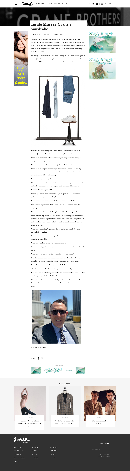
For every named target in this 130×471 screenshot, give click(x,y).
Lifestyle (65, 4)
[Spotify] (97, 4)
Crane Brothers (65, 39)
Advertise (17, 454)
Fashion (49, 4)
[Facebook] (90, 4)
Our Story (18, 447)
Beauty (57, 4)
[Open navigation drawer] (16, 3)
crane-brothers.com (38, 347)
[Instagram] (93, 4)
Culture (74, 4)
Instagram (54, 451)
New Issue (40, 4)
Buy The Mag (18, 451)
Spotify (53, 458)
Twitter (53, 454)
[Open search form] (115, 4)
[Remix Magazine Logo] (27, 4)
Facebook (54, 447)
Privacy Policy (19, 458)
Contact (17, 461)
